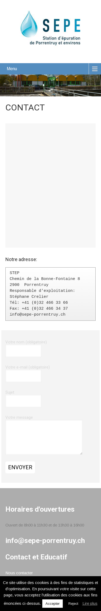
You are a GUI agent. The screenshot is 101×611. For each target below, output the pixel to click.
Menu (12, 68)
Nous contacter (19, 573)
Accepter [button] (53, 604)
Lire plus (89, 603)
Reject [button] (73, 604)
